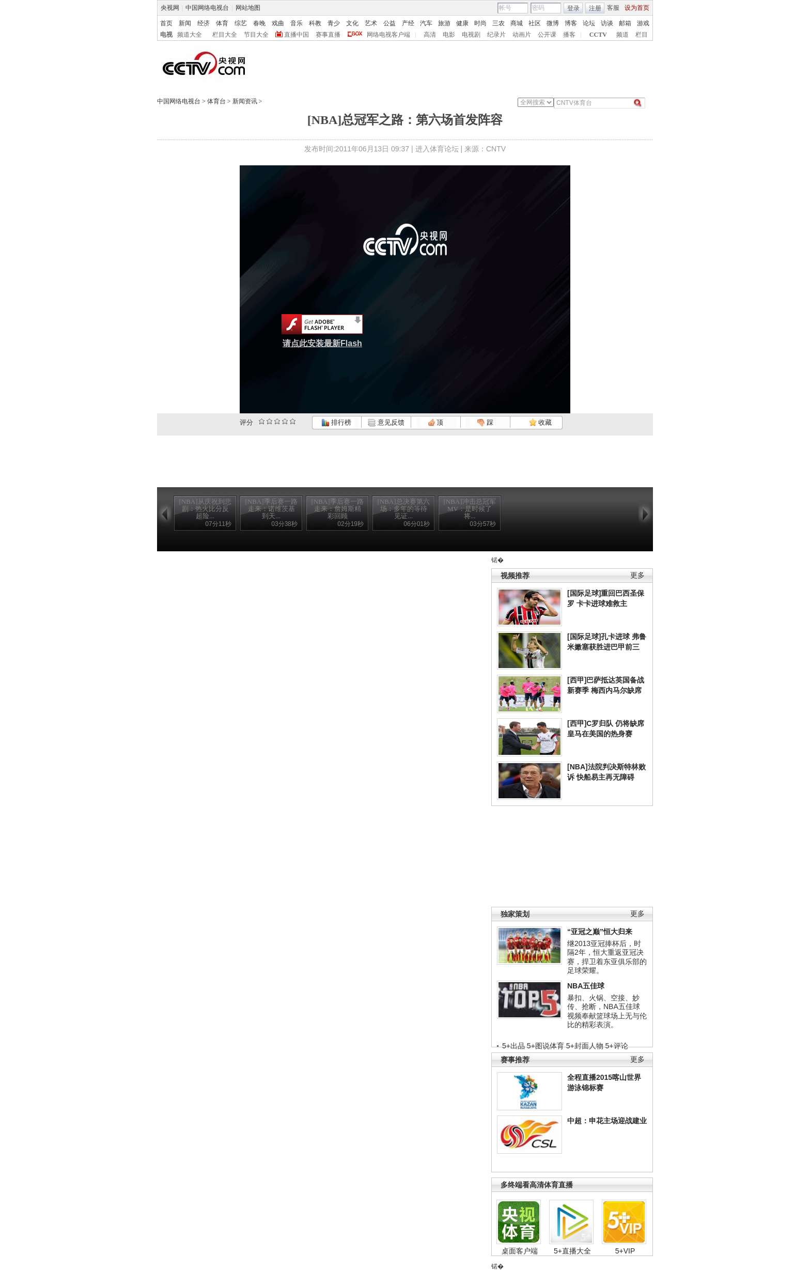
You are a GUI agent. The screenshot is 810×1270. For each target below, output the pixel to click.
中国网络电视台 (207, 7)
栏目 (641, 34)
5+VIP (625, 1251)
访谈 (607, 23)
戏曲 (278, 23)
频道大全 (189, 34)
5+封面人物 (584, 1046)
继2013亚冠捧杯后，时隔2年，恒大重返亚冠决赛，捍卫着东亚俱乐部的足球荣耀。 (607, 957)
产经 (408, 23)
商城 (516, 23)
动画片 (521, 34)
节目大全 (256, 34)
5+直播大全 (572, 1251)
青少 (334, 23)
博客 (571, 23)
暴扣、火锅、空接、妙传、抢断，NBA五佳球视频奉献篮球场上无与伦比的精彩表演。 (607, 1011)
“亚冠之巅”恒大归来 (599, 931)
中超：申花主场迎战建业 (607, 1121)
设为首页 (637, 7)
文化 (352, 23)
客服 (613, 7)
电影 (449, 34)
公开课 (547, 34)
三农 (498, 23)
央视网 (170, 7)
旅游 (444, 23)
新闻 (185, 23)
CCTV (598, 34)
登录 (573, 8)
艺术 (371, 23)
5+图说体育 (545, 1046)
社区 (534, 23)
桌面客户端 (520, 1251)
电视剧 (471, 34)
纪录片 (496, 34)
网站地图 (248, 7)
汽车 (426, 23)
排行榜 (336, 422)
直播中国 (296, 34)
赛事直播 (328, 34)
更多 (637, 575)
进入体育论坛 (437, 149)
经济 (203, 23)
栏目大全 (224, 34)
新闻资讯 (244, 101)
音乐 (296, 23)
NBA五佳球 (585, 986)
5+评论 (616, 1046)
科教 (315, 23)
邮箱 (625, 23)
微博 (553, 23)
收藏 (540, 422)
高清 (430, 34)
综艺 (241, 23)
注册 (595, 8)
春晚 (259, 23)
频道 (622, 34)
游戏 (643, 23)
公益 (389, 23)
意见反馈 (386, 422)
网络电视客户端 (388, 34)
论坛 (589, 23)
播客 (569, 34)
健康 (462, 23)
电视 (166, 34)
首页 (166, 23)
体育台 (216, 101)
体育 (222, 23)
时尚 (480, 23)
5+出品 (513, 1046)
